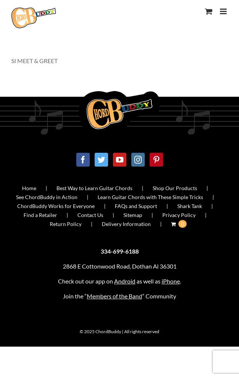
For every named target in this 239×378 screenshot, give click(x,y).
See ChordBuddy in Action (46, 197)
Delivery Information (126, 224)
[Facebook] (83, 160)
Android (124, 281)
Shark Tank (189, 206)
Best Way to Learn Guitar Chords (94, 188)
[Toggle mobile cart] (208, 11)
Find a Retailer (40, 215)
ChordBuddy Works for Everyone (56, 206)
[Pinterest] (156, 160)
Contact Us (90, 215)
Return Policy (66, 224)
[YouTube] (119, 160)
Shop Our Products (175, 188)
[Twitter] (101, 160)
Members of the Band (114, 296)
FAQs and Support (136, 206)
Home (29, 188)
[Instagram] (138, 160)
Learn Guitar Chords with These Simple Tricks (150, 197)
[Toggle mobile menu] (224, 11)
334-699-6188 (120, 251)
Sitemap (132, 215)
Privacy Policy (179, 215)
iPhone (171, 281)
